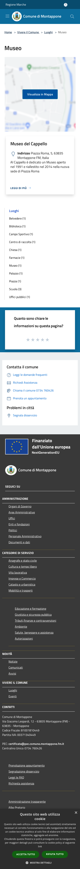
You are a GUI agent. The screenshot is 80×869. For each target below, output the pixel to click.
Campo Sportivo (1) (21, 234)
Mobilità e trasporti (21, 590)
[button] (40, 863)
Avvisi (12, 673)
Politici (13, 530)
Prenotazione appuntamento (27, 765)
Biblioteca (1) (17, 226)
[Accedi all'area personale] (65, 4)
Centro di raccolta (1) (22, 242)
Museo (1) (15, 265)
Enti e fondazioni (19, 524)
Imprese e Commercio (22, 578)
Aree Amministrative (22, 512)
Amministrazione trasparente (27, 801)
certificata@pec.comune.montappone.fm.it (36, 743)
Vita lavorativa (18, 572)
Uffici (12, 518)
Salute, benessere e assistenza (34, 632)
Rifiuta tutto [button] (55, 854)
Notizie (13, 661)
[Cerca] (72, 16)
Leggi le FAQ (16, 777)
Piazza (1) (15, 281)
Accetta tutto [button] (25, 854)
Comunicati (16, 667)
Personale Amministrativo (25, 536)
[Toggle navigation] (7, 16)
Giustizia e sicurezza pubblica (33, 614)
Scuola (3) (15, 289)
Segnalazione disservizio (24, 771)
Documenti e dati (19, 542)
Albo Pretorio (17, 807)
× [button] (75, 812)
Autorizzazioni (24, 638)
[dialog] (40, 839)
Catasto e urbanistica (22, 584)
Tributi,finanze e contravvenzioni (35, 620)
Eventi (13, 696)
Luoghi (48, 32)
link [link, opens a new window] (40, 846)
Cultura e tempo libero (23, 566)
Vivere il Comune (28, 32)
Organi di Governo (20, 506)
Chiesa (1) (15, 250)
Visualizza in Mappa (40, 94)
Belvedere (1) (17, 218)
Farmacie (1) (16, 257)
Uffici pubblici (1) (19, 297)
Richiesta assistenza (21, 783)
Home (8, 32)
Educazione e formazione (30, 608)
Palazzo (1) (15, 273)
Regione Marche (16, 4)
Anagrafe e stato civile (23, 560)
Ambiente (21, 626)
